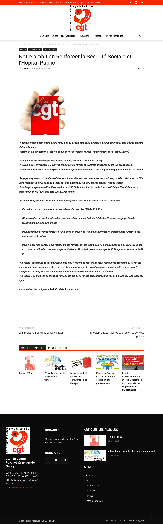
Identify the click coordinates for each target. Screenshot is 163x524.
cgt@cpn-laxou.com (23, 486)
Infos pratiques (114, 36)
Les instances (69, 36)
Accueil (22, 44)
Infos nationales (50, 49)
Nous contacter (94, 2)
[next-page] (26, 397)
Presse (99, 36)
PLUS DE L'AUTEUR (58, 348)
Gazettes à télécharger (74, 2)
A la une (44, 36)
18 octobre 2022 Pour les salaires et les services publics (117, 334)
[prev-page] (21, 397)
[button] (140, 36)
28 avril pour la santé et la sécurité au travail (54, 376)
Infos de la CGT (35, 49)
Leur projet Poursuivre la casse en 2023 (41, 332)
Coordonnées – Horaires (50, 2)
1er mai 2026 (25, 373)
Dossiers (86, 36)
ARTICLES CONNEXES (32, 348)
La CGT (55, 36)
